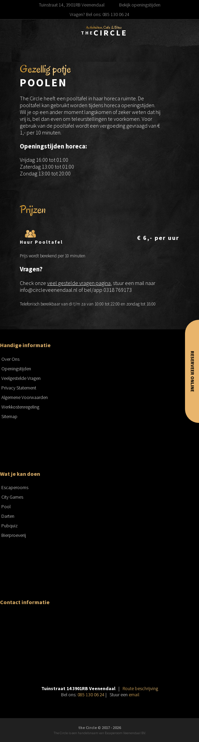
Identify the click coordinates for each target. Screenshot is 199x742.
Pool (6, 506)
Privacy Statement (18, 388)
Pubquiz (9, 526)
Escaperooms (14, 487)
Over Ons (10, 359)
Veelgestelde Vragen (21, 378)
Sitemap (9, 416)
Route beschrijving (140, 688)
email (134, 694)
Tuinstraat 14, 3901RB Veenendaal (71, 5)
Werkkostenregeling (20, 407)
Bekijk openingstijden (139, 5)
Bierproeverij (13, 535)
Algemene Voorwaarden (24, 397)
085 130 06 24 (90, 694)
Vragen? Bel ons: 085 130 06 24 (99, 14)
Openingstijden (16, 369)
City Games (12, 497)
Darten (7, 516)
